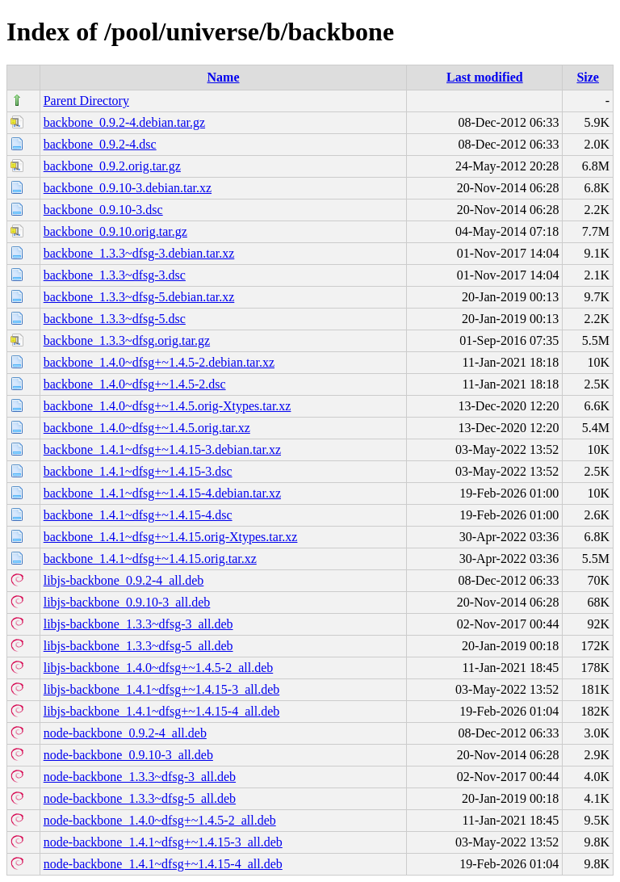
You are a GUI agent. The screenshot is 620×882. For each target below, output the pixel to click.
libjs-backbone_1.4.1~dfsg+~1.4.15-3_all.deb (162, 689)
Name (223, 77)
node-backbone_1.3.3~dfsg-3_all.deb (140, 776)
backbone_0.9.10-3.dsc (103, 209)
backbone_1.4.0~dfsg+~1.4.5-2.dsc (135, 384)
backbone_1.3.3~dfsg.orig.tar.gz (127, 340)
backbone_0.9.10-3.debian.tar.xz (128, 188)
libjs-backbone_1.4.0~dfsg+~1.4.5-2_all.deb (159, 667)
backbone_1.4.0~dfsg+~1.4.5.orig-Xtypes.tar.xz (167, 406)
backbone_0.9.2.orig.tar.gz (112, 166)
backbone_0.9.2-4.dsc (100, 144)
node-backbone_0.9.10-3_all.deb (128, 755)
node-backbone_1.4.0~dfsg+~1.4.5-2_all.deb (160, 820)
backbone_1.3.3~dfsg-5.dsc (115, 319)
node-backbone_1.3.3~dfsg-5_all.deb (140, 798)
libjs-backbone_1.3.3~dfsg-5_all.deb (138, 646)
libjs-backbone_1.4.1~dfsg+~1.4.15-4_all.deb (162, 711)
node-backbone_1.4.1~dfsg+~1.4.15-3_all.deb (163, 842)
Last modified (484, 77)
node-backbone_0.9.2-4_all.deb (125, 733)
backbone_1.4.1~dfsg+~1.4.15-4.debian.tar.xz (162, 493)
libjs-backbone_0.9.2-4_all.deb (124, 580)
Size (587, 77)
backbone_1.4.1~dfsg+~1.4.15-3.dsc (138, 471)
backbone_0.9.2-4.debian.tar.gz (124, 122)
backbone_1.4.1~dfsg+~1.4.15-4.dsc (138, 515)
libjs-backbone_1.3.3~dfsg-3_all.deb (138, 624)
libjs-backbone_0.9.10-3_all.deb (127, 602)
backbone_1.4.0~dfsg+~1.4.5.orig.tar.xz (147, 428)
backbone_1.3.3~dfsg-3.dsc (115, 275)
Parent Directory (86, 100)
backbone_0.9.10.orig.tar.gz (115, 231)
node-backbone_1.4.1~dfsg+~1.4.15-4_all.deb (163, 864)
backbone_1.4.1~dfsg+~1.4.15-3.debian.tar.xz (162, 449)
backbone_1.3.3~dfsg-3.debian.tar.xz (139, 253)
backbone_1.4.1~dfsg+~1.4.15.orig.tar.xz (150, 558)
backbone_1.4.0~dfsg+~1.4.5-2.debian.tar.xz (159, 362)
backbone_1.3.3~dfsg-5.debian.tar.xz (139, 297)
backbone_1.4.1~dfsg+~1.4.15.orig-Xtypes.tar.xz (171, 537)
